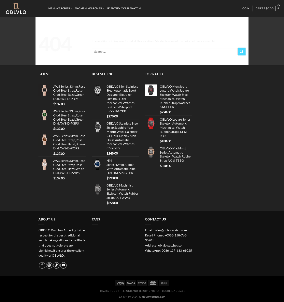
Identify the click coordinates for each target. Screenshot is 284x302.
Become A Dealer (173, 290)
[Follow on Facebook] (42, 265)
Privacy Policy (109, 290)
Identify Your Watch (124, 8)
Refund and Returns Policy (141, 290)
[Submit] (242, 51)
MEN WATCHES (60, 8)
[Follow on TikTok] (56, 265)
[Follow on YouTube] (63, 265)
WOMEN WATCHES (90, 8)
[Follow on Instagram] (49, 265)
